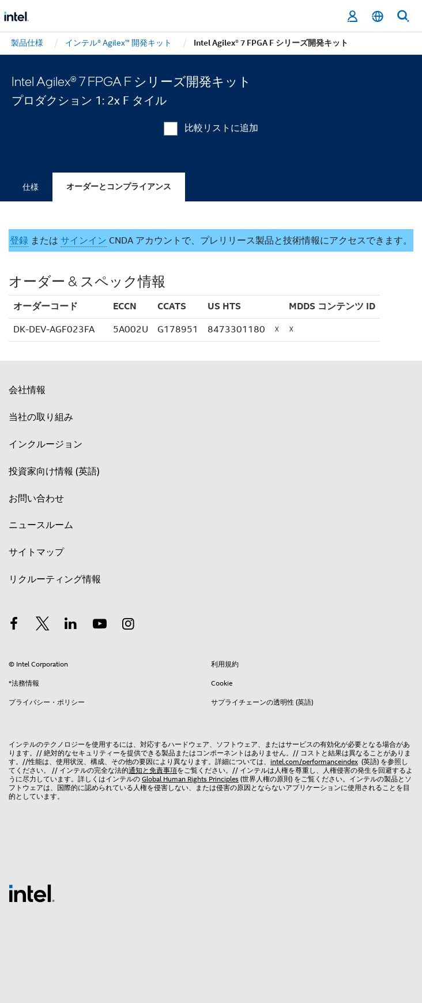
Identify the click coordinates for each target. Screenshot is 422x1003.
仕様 (30, 187)
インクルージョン (45, 444)
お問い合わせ (36, 498)
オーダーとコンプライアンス (118, 186)
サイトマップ (36, 552)
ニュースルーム (41, 525)
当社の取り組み (41, 417)
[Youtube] (100, 625)
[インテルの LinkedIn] (71, 625)
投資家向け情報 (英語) (54, 471)
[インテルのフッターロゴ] (32, 893)
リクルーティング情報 (55, 579)
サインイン (84, 240)
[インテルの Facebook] (14, 625)
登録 (19, 240)
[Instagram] (128, 625)
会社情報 (27, 390)
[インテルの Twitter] (42, 625)
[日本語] (377, 16)
